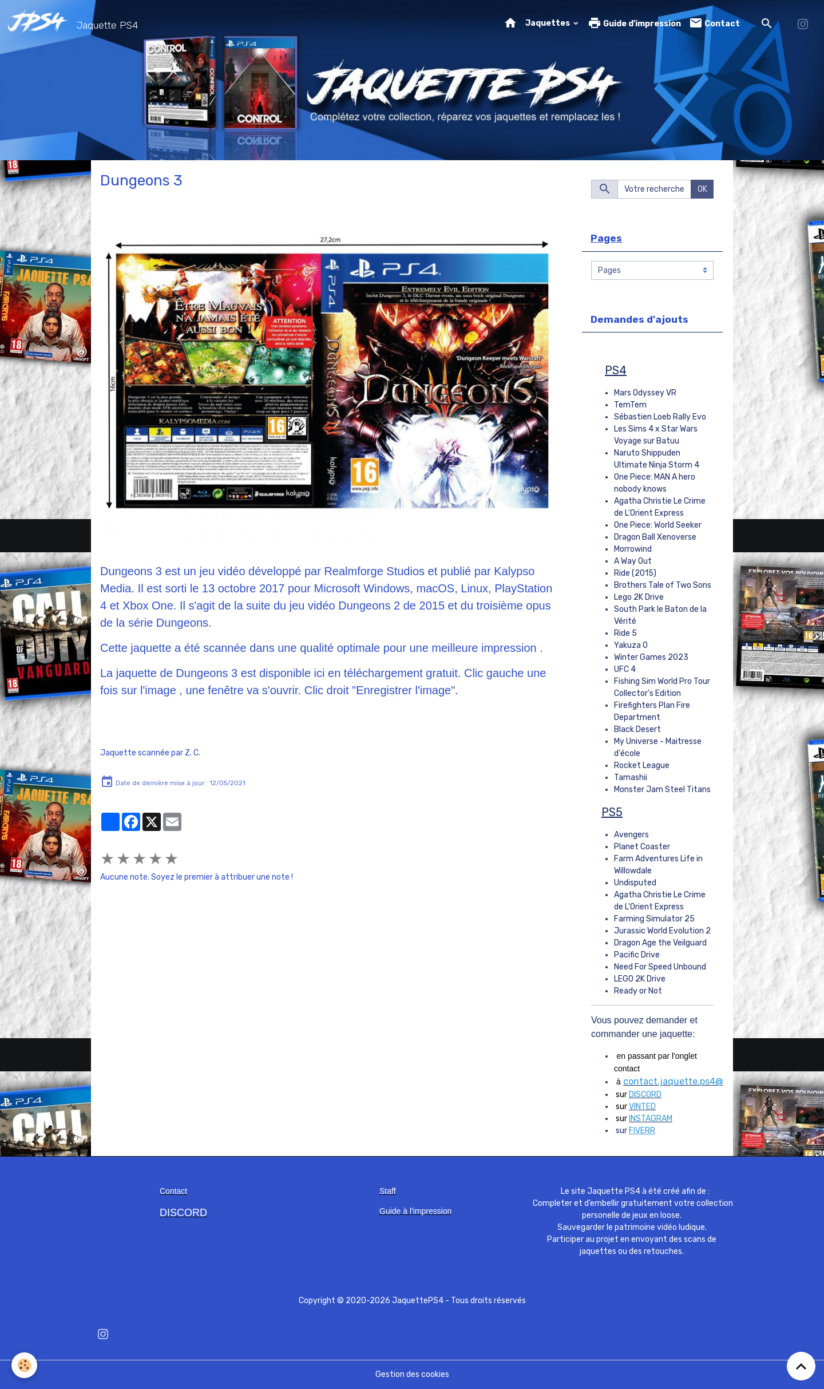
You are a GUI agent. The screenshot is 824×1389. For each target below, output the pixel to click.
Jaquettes (548, 23)
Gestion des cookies (412, 1374)
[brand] (75, 23)
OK (702, 189)
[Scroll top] (801, 1366)
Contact (714, 23)
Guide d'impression (634, 23)
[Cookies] (24, 1365)
